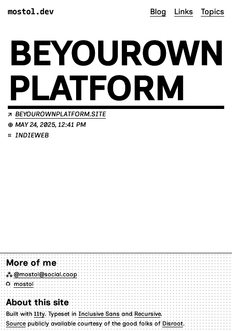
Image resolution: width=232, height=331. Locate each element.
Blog (158, 11)
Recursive (147, 313)
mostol (23, 283)
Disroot (172, 323)
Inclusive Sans (99, 313)
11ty (39, 313)
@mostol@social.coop (45, 274)
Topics (212, 11)
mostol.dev (31, 12)
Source (16, 323)
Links (183, 11)
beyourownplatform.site (60, 114)
